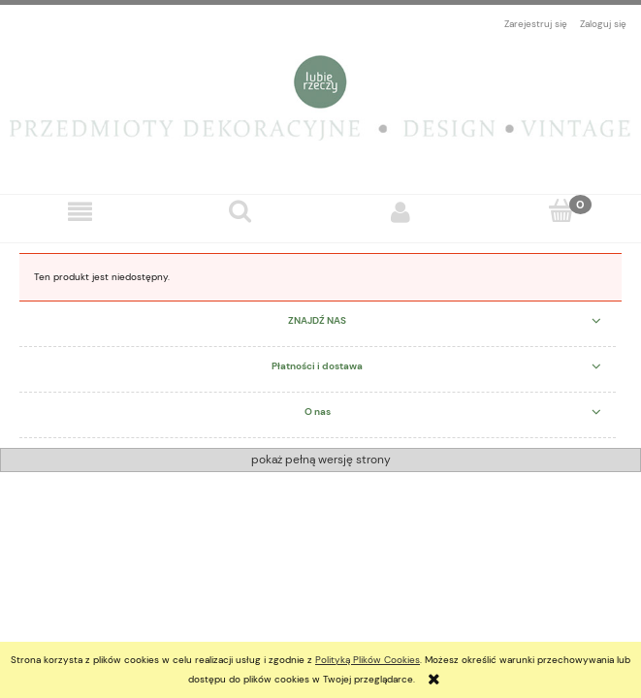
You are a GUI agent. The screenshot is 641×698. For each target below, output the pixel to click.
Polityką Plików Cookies (367, 659)
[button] (80, 212)
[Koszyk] (561, 211)
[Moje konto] (401, 212)
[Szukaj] (240, 211)
